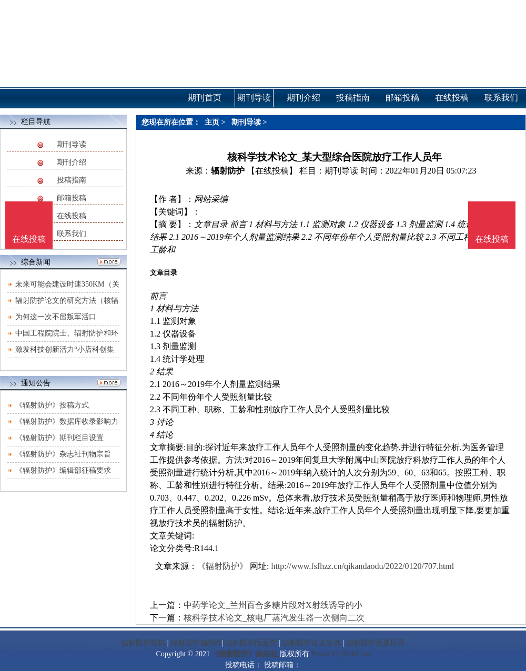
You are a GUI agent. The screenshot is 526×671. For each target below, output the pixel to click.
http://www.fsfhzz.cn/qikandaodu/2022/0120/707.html (362, 566)
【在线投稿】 (272, 170)
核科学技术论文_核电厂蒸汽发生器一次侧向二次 (274, 617)
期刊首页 (204, 97)
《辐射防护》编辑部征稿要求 (63, 470)
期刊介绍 (71, 162)
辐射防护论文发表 (311, 643)
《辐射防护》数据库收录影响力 (66, 421)
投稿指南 (71, 180)
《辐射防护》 (222, 566)
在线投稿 (71, 216)
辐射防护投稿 (143, 643)
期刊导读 (71, 144)
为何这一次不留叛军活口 (55, 317)
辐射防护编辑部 (196, 643)
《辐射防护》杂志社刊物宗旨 (63, 454)
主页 (212, 122)
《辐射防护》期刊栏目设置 (59, 438)
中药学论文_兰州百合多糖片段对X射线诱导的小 (273, 605)
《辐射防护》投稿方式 (52, 405)
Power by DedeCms (340, 654)
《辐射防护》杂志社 (244, 654)
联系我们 (71, 234)
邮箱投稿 (71, 198)
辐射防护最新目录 (375, 643)
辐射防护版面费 (251, 643)
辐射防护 (228, 170)
